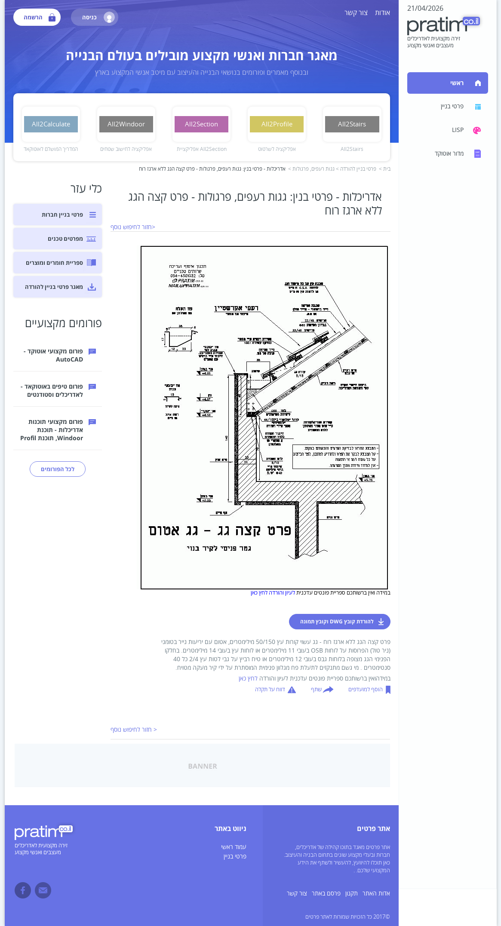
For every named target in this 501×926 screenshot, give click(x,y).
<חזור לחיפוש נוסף (133, 227)
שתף (316, 689)
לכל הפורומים (57, 469)
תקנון (351, 893)
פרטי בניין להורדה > (356, 169)
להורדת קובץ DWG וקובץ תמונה (337, 621)
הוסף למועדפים (365, 689)
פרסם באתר (326, 893)
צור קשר (356, 13)
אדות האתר (376, 893)
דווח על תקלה (270, 689)
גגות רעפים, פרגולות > (311, 169)
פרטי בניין (235, 856)
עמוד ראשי (233, 847)
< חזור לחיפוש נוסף (134, 729)
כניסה (98, 17)
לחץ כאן (248, 678)
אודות (382, 13)
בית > (384, 169)
